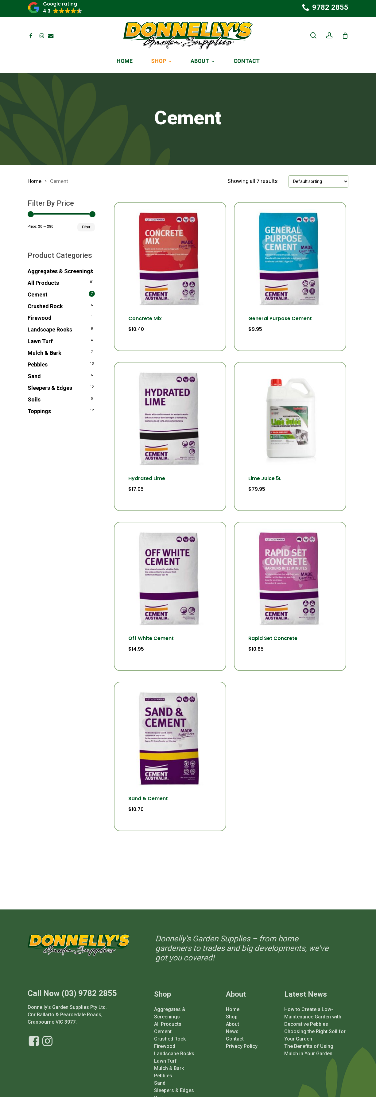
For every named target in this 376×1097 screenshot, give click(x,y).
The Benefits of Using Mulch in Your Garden (308, 1035)
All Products (43, 283)
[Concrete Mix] (170, 258)
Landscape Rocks (50, 329)
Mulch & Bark (44, 353)
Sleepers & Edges (50, 388)
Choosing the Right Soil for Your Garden (315, 1020)
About (232, 1010)
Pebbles (38, 364)
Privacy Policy (242, 1032)
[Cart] (345, 35)
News (232, 1017)
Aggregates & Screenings (60, 271)
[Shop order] (318, 181)
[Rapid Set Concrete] (290, 578)
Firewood (40, 318)
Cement (38, 294)
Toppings (39, 411)
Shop (232, 1002)
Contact (235, 1024)
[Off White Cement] (170, 578)
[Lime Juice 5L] (290, 418)
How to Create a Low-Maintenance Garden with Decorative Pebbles (312, 1002)
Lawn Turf (40, 341)
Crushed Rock (45, 306)
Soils (34, 399)
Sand (34, 376)
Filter (86, 227)
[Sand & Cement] (170, 737)
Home (34, 181)
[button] (55, 8)
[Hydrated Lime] (170, 418)
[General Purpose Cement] (290, 258)
